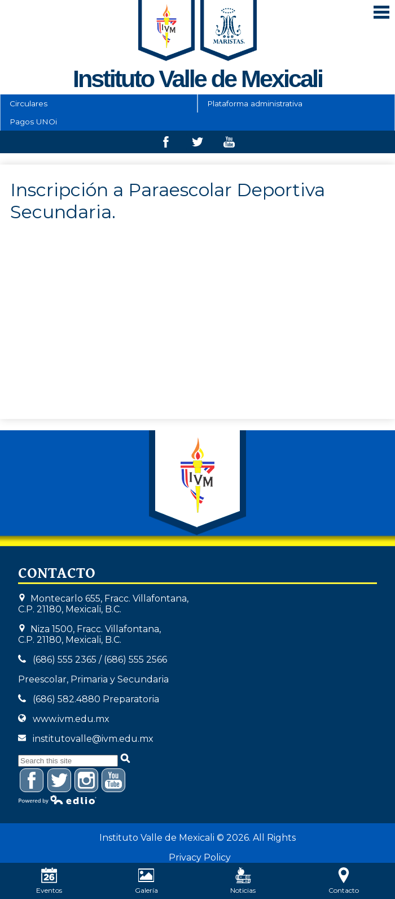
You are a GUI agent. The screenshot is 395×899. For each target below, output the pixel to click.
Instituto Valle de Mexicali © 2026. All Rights (197, 837)
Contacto (343, 880)
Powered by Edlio (57, 799)
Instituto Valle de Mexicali (197, 482)
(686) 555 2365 (64, 659)
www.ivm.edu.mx (71, 719)
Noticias (243, 880)
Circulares (28, 103)
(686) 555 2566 (135, 659)
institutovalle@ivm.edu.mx (93, 738)
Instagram (86, 782)
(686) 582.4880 (66, 699)
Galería (146, 880)
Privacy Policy (200, 857)
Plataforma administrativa (254, 103)
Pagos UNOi (33, 121)
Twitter (197, 144)
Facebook (166, 144)
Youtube (229, 144)
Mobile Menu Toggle (381, 12)
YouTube (113, 782)
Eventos (49, 880)
